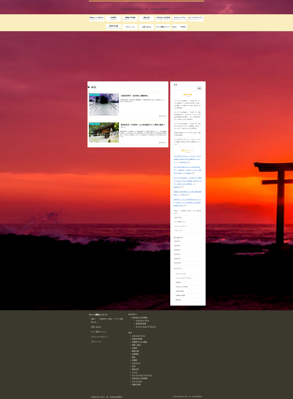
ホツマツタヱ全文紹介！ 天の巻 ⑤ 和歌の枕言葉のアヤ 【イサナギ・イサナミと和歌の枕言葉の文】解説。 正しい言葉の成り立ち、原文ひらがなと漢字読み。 (187, 387)
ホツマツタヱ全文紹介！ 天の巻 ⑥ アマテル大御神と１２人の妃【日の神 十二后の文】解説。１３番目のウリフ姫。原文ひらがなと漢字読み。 (187, 375)
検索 (175, 356)
